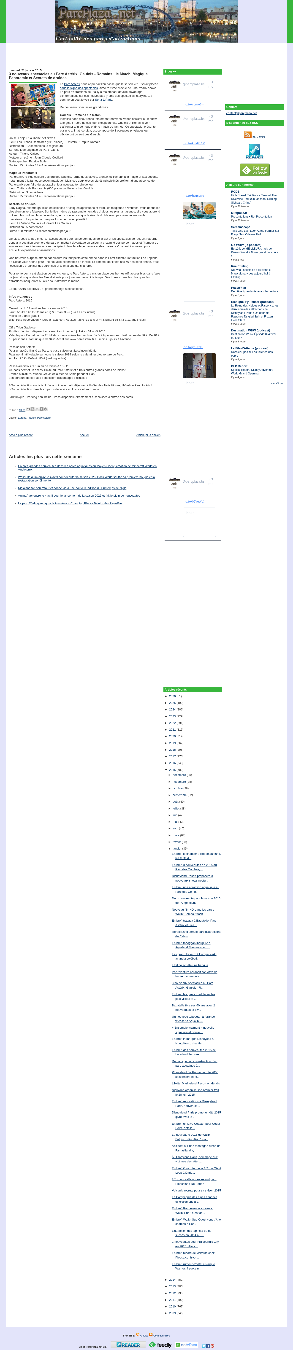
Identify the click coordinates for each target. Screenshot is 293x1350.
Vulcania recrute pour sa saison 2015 (196, 1190)
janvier (177, 848)
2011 (173, 1300)
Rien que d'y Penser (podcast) (252, 302)
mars (176, 835)
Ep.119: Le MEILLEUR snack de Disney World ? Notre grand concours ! (254, 252)
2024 (173, 709)
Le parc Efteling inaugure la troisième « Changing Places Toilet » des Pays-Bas (70, 503)
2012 (173, 1293)
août (176, 801)
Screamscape (240, 227)
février (177, 842)
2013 (173, 1286)
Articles (142, 1335)
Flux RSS (254, 137)
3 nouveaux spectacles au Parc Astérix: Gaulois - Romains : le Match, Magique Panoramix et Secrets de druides (78, 76)
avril (176, 828)
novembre (180, 781)
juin (175, 815)
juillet (176, 808)
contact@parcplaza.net (241, 113)
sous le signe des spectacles (79, 88)
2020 (173, 736)
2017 (173, 756)
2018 (173, 749)
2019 (173, 743)
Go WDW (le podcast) (246, 245)
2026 (173, 696)
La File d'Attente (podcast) (250, 348)
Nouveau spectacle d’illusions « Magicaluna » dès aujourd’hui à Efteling (251, 273)
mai (175, 821)
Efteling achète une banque (190, 965)
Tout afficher (277, 383)
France (32, 417)
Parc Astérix (72, 84)
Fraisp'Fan (238, 287)
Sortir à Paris (103, 99)
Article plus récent (21, 435)
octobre (178, 788)
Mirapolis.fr (239, 213)
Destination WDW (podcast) (250, 330)
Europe (22, 417)
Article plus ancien (148, 435)
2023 (173, 716)
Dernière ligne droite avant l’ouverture (254, 291)
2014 (173, 1279)
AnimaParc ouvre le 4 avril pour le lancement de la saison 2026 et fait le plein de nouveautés (79, 495)
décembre (180, 775)
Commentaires (159, 1335)
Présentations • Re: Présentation (251, 216)
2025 (173, 703)
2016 (173, 763)
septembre (180, 795)
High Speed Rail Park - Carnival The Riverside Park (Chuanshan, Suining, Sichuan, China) (254, 199)
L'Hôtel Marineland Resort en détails (196, 1083)
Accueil (84, 435)
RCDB (235, 191)
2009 (173, 1313)
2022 (173, 723)
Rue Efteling (240, 266)
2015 (173, 770)
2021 (173, 729)
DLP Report (239, 366)
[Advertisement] (146, 53)
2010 (173, 1306)
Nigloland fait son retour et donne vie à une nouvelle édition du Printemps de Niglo (72, 488)
